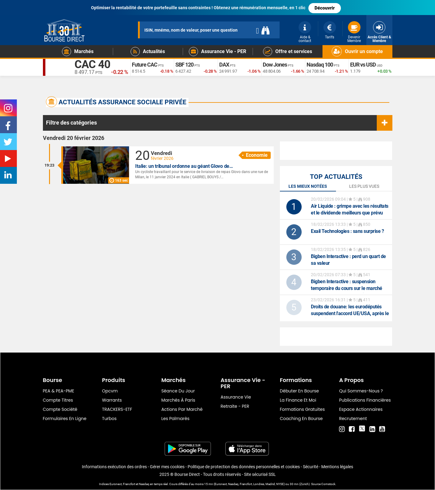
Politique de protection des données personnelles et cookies (244, 466)
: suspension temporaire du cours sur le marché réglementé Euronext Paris (346, 288)
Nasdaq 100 (320, 64)
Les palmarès (175, 418)
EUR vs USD (363, 64)
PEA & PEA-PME (58, 391)
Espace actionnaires (361, 409)
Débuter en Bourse (299, 391)
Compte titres (58, 400)
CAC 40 (92, 64)
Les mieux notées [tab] (307, 186)
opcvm (110, 391)
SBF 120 (184, 64)
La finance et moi (298, 400)
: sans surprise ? (347, 231)
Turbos (109, 418)
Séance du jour (178, 391)
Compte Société (60, 409)
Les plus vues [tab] (364, 186)
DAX (224, 64)
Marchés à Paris (178, 400)
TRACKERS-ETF (117, 409)
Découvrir (325, 8)
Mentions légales (337, 466)
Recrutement (353, 418)
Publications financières (365, 400)
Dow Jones (275, 64)
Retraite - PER (234, 406)
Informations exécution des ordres (114, 466)
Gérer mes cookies (167, 466)
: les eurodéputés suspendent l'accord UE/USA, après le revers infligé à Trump (350, 313)
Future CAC (144, 64)
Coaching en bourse (301, 418)
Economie (257, 155)
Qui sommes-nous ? (361, 391)
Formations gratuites (302, 409)
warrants (112, 400)
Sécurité (310, 466)
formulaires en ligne (64, 418)
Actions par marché (182, 409)
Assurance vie (235, 397)
